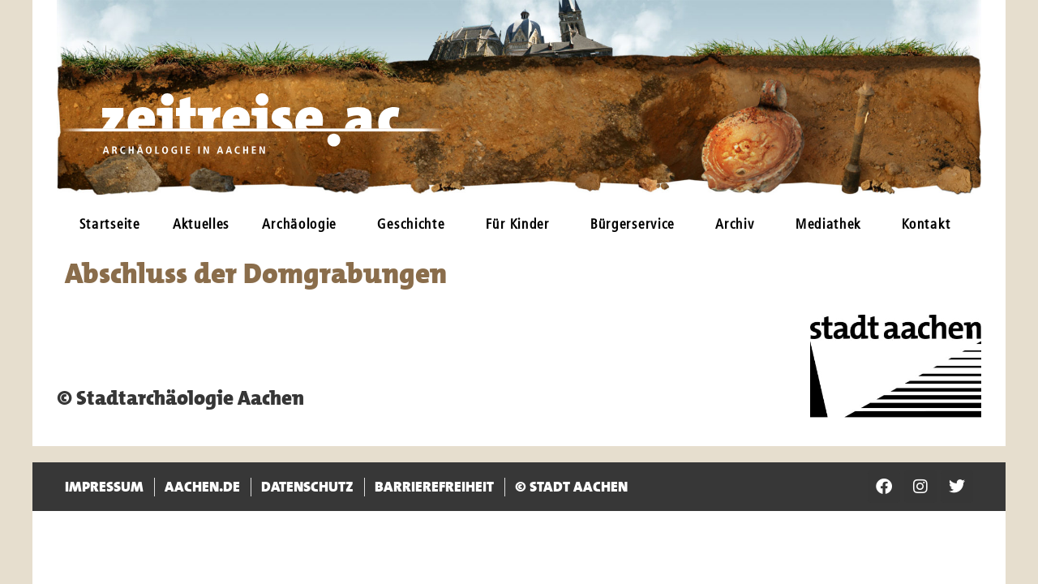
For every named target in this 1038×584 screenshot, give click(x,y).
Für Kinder (522, 225)
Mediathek (832, 225)
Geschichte (415, 225)
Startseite (109, 225)
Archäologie (303, 225)
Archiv (738, 225)
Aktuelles (201, 225)
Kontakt (930, 225)
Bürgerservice (636, 225)
